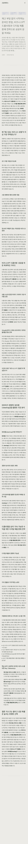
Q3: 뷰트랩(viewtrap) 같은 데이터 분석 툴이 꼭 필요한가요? (13, 655)
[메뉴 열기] (25, 2)
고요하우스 (5, 3)
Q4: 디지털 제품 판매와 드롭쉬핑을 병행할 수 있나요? (13, 659)
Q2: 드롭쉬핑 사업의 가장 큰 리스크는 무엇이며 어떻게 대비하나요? (13, 651)
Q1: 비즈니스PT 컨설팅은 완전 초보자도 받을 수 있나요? (14, 646)
